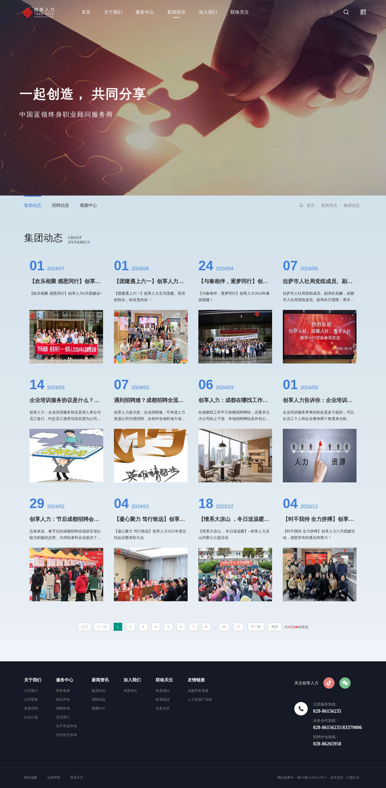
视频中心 (88, 205)
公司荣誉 (31, 699)
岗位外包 (63, 699)
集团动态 (32, 205)
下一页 (256, 627)
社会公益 (31, 717)
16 (224, 627)
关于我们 (113, 12)
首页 (86, 12)
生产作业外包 (66, 726)
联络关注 (240, 12)
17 (238, 627)
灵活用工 (63, 717)
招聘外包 (63, 708)
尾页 (275, 627)
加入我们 (208, 12)
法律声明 (53, 777)
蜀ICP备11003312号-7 (312, 777)
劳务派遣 (63, 691)
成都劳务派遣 (198, 691)
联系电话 (163, 699)
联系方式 (76, 777)
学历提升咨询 (66, 735)
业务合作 (163, 708)
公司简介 (31, 691)
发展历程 (31, 708)
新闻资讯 (176, 12)
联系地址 (163, 691)
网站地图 (31, 777)
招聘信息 (60, 205)
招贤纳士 (131, 691)
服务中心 (145, 12)
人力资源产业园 (200, 699)
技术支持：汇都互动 (344, 777)
